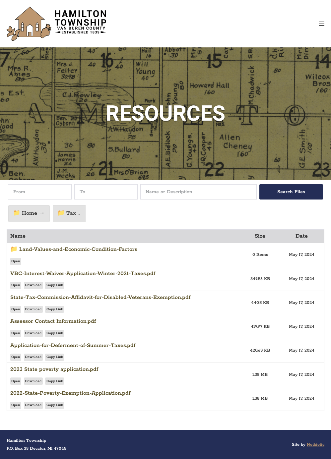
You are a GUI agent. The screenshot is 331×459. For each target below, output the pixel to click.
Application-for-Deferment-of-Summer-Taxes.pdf (72, 345)
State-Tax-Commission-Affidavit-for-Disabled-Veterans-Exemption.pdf (100, 297)
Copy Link (54, 285)
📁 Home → (29, 213)
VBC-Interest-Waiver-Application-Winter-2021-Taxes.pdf (82, 273)
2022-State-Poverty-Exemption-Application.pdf (70, 393)
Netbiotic (315, 444)
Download (33, 285)
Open (15, 261)
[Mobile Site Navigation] (321, 23)
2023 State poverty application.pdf (54, 369)
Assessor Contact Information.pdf (53, 321)
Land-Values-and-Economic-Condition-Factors (78, 249)
